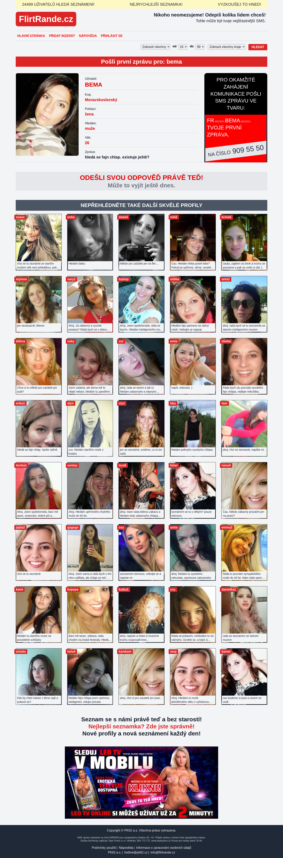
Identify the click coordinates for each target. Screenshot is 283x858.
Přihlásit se (111, 36)
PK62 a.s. (114, 852)
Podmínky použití (104, 847)
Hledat (258, 47)
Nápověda (88, 36)
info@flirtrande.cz (163, 852)
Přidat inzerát (62, 36)
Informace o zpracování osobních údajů (163, 847)
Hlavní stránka (31, 36)
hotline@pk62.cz (136, 852)
